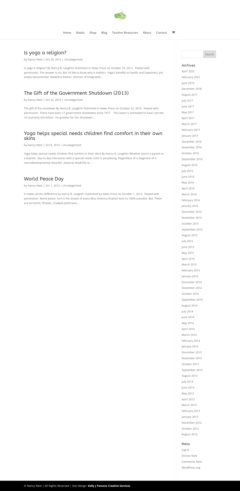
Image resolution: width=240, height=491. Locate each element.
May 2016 (188, 182)
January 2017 (190, 135)
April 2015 (188, 259)
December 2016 (192, 141)
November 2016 (192, 147)
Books (80, 32)
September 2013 (192, 370)
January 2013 (190, 417)
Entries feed (189, 456)
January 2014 (190, 346)
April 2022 (188, 71)
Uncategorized (73, 59)
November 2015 (192, 217)
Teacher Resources (125, 32)
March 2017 (189, 124)
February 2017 (191, 130)
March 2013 (189, 405)
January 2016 (190, 206)
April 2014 (188, 329)
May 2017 (188, 112)
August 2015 (189, 235)
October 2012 (190, 428)
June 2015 (188, 247)
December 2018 (192, 89)
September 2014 (192, 299)
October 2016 (190, 153)
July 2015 (187, 241)
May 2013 (188, 393)
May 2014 (188, 323)
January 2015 (190, 276)
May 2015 (188, 253)
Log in (185, 450)
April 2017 (188, 118)
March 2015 (189, 264)
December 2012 (192, 422)
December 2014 (192, 282)
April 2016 (188, 188)
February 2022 (191, 77)
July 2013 (187, 381)
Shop (93, 32)
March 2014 (189, 335)
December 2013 (192, 352)
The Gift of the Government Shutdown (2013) (76, 93)
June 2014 (188, 317)
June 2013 (188, 387)
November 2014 (192, 288)
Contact (161, 32)
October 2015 (190, 223)
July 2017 (187, 100)
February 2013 (191, 411)
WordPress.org (191, 467)
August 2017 (189, 94)
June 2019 (188, 83)
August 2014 (189, 305)
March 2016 (189, 194)
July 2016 (187, 171)
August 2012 (189, 434)
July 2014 (187, 311)
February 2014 (191, 340)
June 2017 (188, 106)
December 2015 (192, 212)
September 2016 (192, 159)
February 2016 (191, 200)
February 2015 (191, 270)
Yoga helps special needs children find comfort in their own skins (93, 135)
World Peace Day (44, 179)
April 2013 (188, 399)
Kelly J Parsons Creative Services (109, 486)
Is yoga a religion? (45, 53)
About (147, 32)
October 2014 (190, 294)
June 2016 (188, 176)
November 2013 (192, 358)
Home (67, 32)
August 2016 (189, 165)
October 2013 (190, 364)
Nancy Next (35, 59)
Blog (104, 32)
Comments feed (192, 461)
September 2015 (192, 229)
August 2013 (189, 375)
